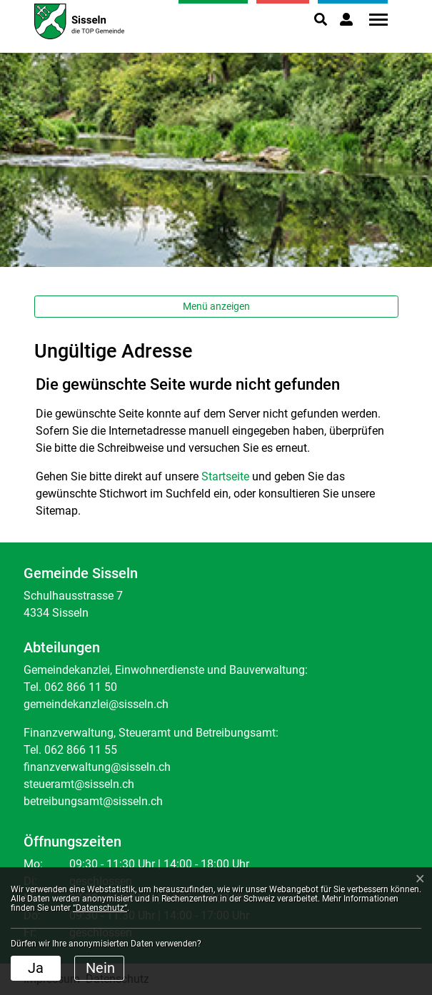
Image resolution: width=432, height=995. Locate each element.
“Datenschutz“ (100, 908)
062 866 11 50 (80, 687)
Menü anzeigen (216, 306)
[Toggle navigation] (373, 19)
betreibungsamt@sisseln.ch (93, 801)
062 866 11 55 (80, 750)
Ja (36, 967)
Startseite (225, 476)
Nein (100, 967)
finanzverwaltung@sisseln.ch (97, 767)
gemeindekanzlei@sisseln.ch (96, 704)
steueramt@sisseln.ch (79, 784)
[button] (320, 19)
